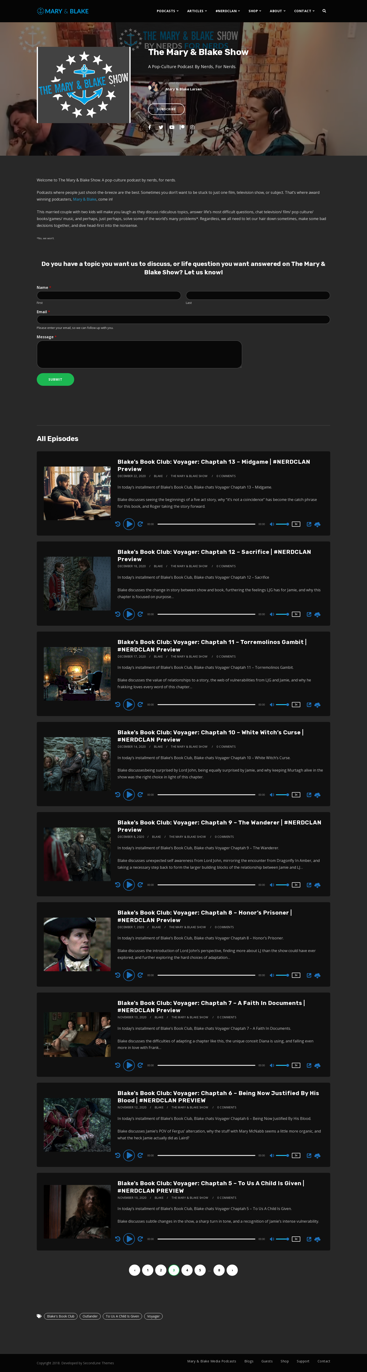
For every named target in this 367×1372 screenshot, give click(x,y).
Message (47, 337)
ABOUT (276, 11)
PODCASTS (166, 11)
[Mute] (272, 524)
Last (189, 303)
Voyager (153, 1316)
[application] (207, 524)
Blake (158, 476)
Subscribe (166, 109)
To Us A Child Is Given (122, 1316)
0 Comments (226, 476)
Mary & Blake (84, 199)
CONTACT (303, 11)
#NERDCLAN (226, 11)
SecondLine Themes (98, 1363)
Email (43, 311)
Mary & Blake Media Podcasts (211, 1361)
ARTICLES (195, 11)
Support (303, 1361)
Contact (324, 1361)
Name (44, 287)
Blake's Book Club (60, 1316)
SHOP (253, 11)
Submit (55, 379)
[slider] (206, 524)
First (40, 303)
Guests (267, 1361)
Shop (285, 1361)
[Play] (129, 524)
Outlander (90, 1316)
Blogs (249, 1361)
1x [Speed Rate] (296, 524)
